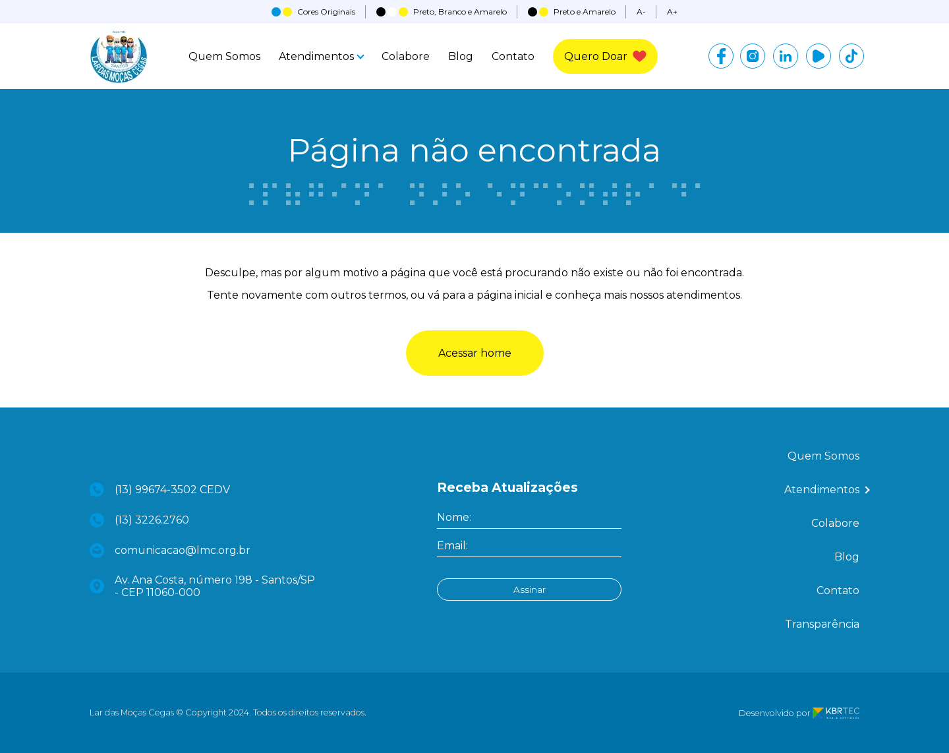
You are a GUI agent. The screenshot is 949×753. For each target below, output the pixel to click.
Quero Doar (605, 56)
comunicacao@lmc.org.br (170, 550)
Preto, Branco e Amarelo (441, 12)
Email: (452, 545)
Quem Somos (224, 56)
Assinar (529, 589)
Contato (513, 56)
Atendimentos (321, 56)
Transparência (822, 624)
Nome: (454, 517)
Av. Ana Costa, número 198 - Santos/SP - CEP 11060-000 (202, 586)
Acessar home (474, 353)
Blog (460, 56)
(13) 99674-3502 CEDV (160, 489)
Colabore (406, 56)
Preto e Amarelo (572, 12)
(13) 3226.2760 (139, 520)
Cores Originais (313, 12)
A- (641, 12)
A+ (672, 12)
